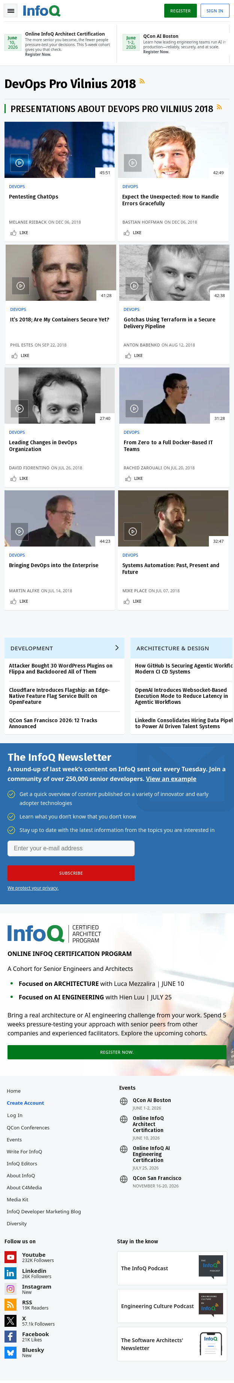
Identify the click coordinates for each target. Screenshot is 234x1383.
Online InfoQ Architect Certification (148, 1040)
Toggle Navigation (11, 11)
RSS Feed (144, 83)
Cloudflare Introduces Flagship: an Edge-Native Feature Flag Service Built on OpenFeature (60, 604)
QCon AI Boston (152, 1016)
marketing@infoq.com (29, 1341)
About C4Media (26, 1103)
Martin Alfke (25, 484)
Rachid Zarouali (182, 358)
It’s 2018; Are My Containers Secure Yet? (191, 203)
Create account (26, 1018)
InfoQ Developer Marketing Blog (45, 1127)
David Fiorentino (106, 358)
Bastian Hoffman (106, 226)
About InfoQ (22, 1091)
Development (33, 556)
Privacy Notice (22, 1368)
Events (15, 1055)
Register (179, 10)
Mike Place (98, 490)
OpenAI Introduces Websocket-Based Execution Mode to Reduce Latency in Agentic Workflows (183, 604)
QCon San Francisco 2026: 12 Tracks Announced (54, 632)
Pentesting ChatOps (35, 200)
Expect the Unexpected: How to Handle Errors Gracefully (115, 207)
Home (15, 1006)
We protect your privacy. (33, 799)
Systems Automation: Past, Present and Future (116, 468)
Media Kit (19, 1115)
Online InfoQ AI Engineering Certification (151, 1070)
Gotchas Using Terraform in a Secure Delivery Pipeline (37, 339)
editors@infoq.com (178, 1320)
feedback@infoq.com (28, 1320)
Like (25, 242)
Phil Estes (174, 231)
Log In (16, 1031)
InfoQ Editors (23, 1079)
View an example (171, 690)
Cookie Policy (107, 1368)
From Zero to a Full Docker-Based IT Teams (191, 335)
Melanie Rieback (29, 226)
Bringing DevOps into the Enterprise (36, 468)
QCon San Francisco (157, 1094)
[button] (71, 784)
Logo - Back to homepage (43, 9)
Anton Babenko (28, 358)
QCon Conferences (29, 1043)
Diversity (18, 1139)
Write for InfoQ (26, 1067)
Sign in (213, 10)
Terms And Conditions (65, 1368)
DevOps (18, 189)
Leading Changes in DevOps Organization (112, 335)
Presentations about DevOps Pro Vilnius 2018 (113, 112)
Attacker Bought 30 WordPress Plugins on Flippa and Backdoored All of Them (62, 577)
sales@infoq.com (100, 1320)
